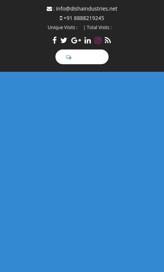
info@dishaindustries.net (87, 8)
